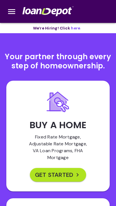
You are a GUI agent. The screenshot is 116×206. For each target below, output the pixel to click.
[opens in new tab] (75, 28)
